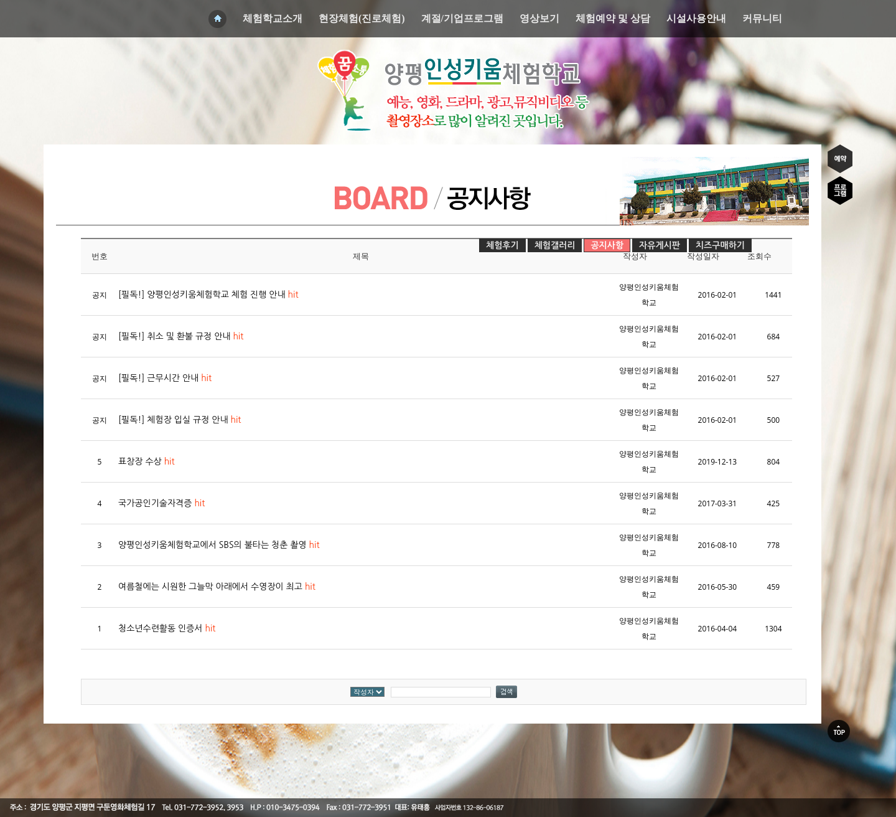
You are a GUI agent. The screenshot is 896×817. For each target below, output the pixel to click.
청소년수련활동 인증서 (166, 628)
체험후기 (502, 245)
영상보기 (539, 18)
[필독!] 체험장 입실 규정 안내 (179, 419)
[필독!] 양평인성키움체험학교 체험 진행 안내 (208, 294)
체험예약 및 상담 (613, 18)
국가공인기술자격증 (161, 503)
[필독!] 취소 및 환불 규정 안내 (180, 336)
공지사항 (606, 245)
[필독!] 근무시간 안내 (165, 378)
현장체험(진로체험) (362, 18)
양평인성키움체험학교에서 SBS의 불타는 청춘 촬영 (219, 545)
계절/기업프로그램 (462, 18)
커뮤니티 (762, 18)
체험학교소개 (272, 18)
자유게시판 (659, 245)
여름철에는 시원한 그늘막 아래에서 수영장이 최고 (216, 586)
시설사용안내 (696, 18)
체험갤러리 (555, 245)
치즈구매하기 (720, 245)
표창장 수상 (146, 461)
